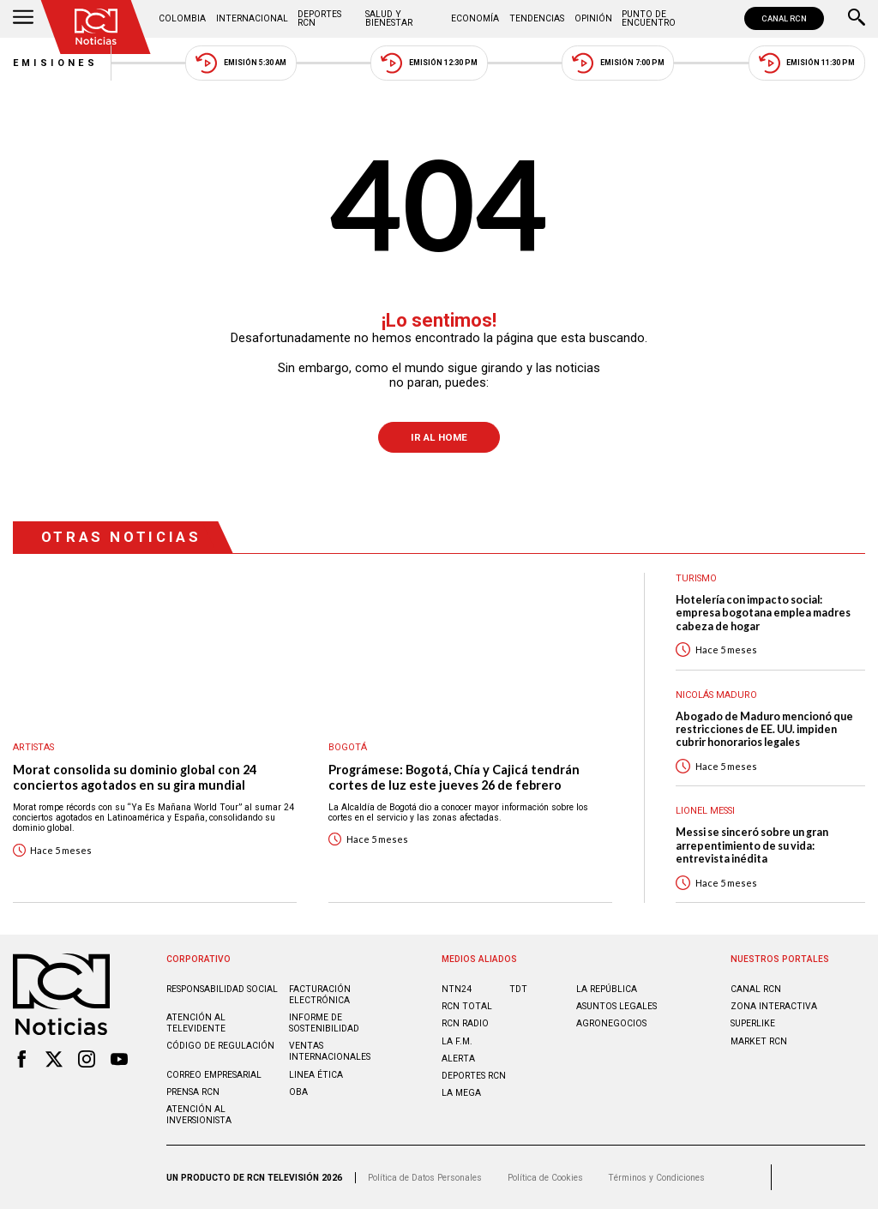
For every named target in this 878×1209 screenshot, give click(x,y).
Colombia (182, 18)
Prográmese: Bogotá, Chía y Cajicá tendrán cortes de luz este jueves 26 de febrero (454, 777)
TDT (518, 989)
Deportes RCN (319, 18)
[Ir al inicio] (96, 27)
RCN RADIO (465, 1023)
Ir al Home (439, 437)
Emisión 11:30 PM (807, 63)
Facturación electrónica (320, 994)
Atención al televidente (196, 1023)
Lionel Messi (705, 810)
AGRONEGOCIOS (611, 1023)
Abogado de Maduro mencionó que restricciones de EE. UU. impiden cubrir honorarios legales (764, 729)
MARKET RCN (759, 1041)
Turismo (696, 578)
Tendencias (536, 18)
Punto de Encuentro (649, 18)
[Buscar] (856, 19)
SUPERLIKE (753, 1023)
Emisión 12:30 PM (429, 63)
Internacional (252, 18)
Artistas (33, 747)
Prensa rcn (193, 1092)
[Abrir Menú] (23, 19)
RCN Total (467, 1006)
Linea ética (316, 1074)
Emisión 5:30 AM (240, 63)
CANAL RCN (784, 18)
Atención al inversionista (199, 1115)
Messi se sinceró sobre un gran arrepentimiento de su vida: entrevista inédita (752, 845)
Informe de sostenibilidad (324, 1023)
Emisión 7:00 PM (618, 63)
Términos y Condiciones (656, 1177)
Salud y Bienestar (388, 18)
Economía (475, 18)
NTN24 (457, 989)
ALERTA (458, 1058)
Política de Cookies (545, 1177)
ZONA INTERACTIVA (774, 1006)
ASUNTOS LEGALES (616, 1006)
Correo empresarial (214, 1074)
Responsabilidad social (222, 989)
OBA (298, 1092)
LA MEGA (461, 1092)
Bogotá (347, 747)
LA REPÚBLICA (606, 989)
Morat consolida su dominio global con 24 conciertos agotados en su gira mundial (134, 777)
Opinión (593, 18)
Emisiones (56, 63)
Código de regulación (220, 1045)
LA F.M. (457, 1041)
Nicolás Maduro (716, 695)
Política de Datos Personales (425, 1177)
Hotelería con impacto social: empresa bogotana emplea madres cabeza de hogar (763, 613)
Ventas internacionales (329, 1051)
